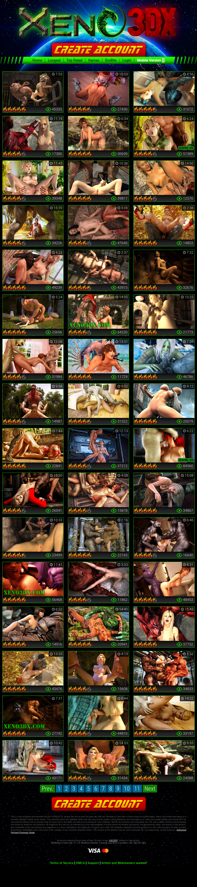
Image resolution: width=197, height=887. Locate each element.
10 (127, 788)
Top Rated (74, 60)
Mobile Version (149, 60)
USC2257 (113, 840)
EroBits (111, 60)
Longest (54, 60)
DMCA (80, 863)
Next (150, 788)
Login (126, 60)
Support (93, 863)
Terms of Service (62, 863)
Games (93, 60)
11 (137, 788)
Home (37, 60)
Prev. (47, 788)
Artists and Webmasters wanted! (124, 863)
